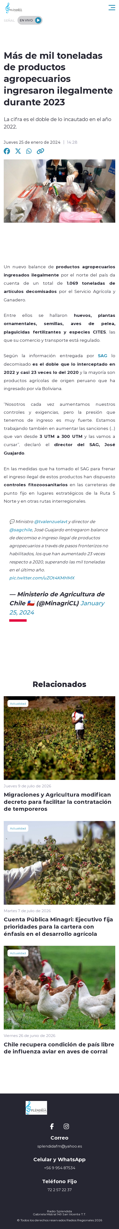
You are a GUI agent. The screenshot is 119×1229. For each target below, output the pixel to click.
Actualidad (18, 703)
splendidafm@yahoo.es (59, 1146)
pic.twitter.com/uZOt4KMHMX (41, 577)
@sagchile (20, 529)
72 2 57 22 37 (60, 1189)
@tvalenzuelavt (50, 521)
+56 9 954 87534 (59, 1167)
